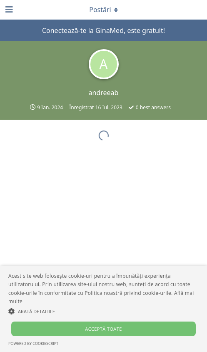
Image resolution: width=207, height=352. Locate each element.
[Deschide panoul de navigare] (8, 9)
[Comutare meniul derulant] (103, 9)
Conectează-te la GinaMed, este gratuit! (103, 30)
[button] (103, 311)
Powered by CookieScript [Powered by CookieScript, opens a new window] (33, 343)
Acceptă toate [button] (103, 329)
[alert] (103, 309)
